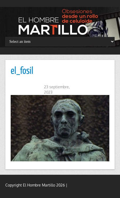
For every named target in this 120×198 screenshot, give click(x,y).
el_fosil (22, 71)
